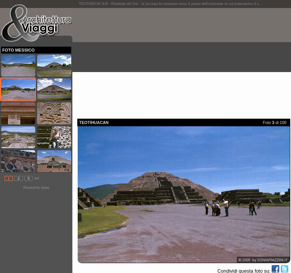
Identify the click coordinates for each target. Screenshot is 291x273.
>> (36, 178)
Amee (45, 188)
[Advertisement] (184, 61)
